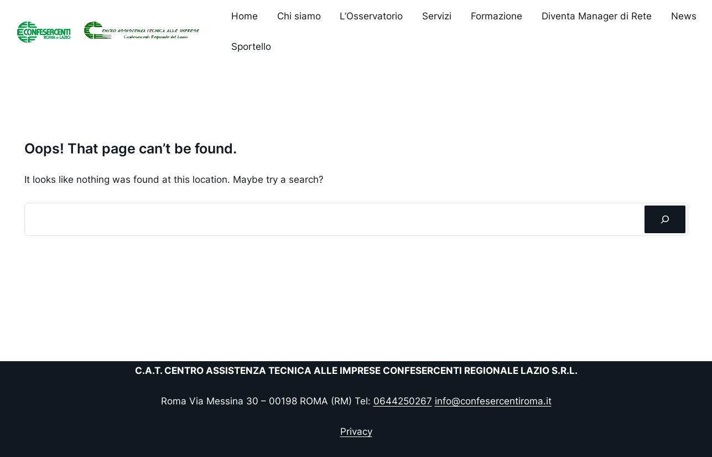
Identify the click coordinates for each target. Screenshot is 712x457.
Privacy (356, 431)
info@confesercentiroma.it (493, 401)
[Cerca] (665, 220)
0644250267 (402, 401)
